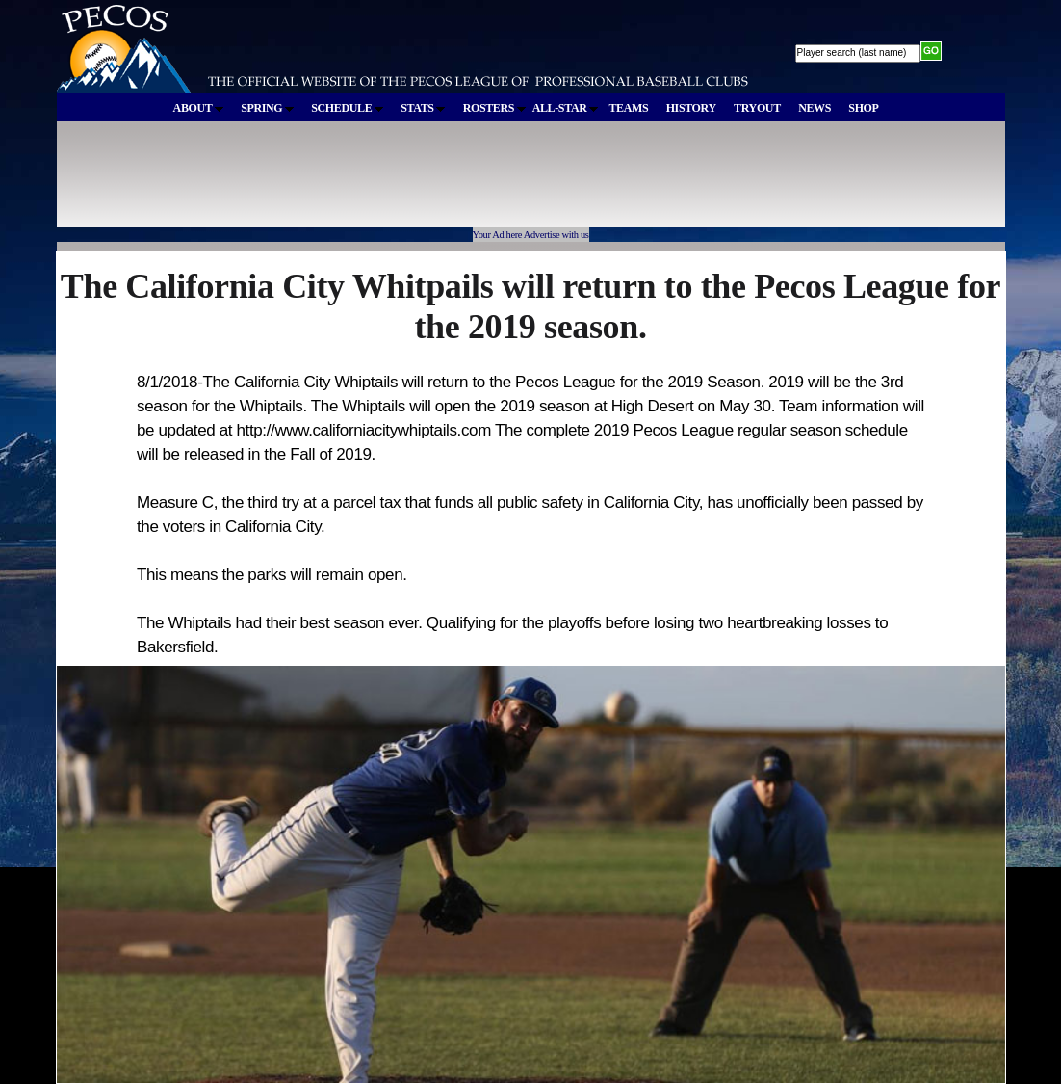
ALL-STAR (565, 108)
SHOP (863, 108)
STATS (423, 108)
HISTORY (691, 108)
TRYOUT (757, 108)
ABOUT (198, 108)
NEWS (814, 108)
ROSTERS (494, 108)
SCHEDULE (347, 108)
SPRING (267, 108)
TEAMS (628, 108)
